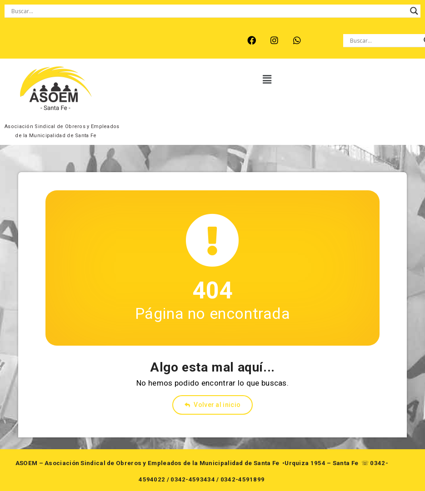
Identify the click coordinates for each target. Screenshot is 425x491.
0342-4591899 (242, 479)
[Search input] (208, 11)
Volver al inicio (212, 404)
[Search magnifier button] (414, 11)
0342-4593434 (192, 479)
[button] (267, 79)
